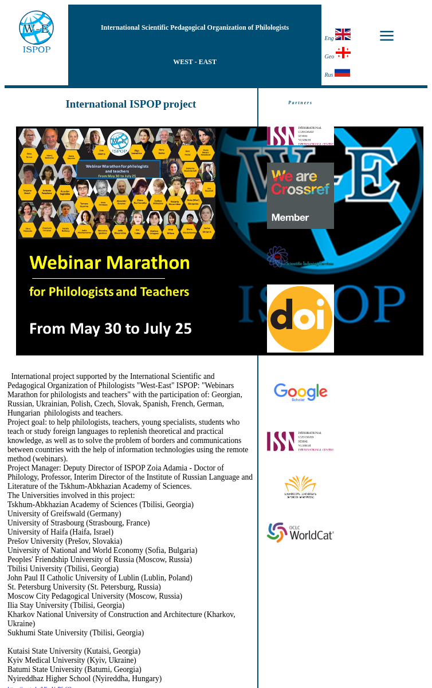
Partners (300, 102)
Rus (336, 71)
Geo (337, 53)
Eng (337, 35)
